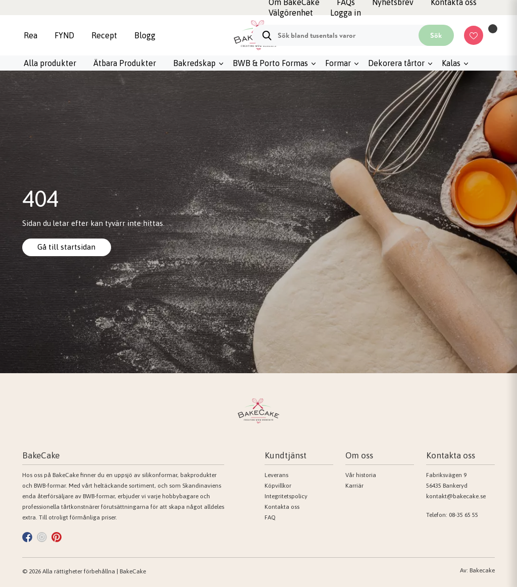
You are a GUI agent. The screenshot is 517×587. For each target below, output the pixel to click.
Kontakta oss (282, 506)
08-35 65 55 (463, 514)
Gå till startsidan (67, 247)
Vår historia (360, 475)
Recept (104, 35)
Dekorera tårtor (396, 63)
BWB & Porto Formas (270, 63)
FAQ (270, 517)
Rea (30, 35)
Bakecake (482, 570)
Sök (436, 35)
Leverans (276, 475)
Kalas (451, 63)
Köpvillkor (278, 485)
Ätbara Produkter (124, 63)
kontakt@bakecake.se (456, 496)
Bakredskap (194, 63)
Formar (338, 63)
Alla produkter (50, 63)
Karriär (354, 485)
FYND (64, 35)
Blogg (145, 35)
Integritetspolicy (286, 496)
